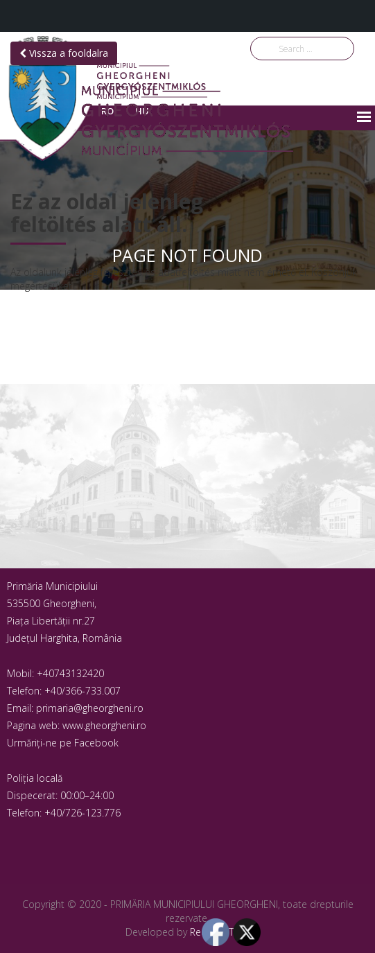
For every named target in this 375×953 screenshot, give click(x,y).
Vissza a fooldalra (63, 53)
